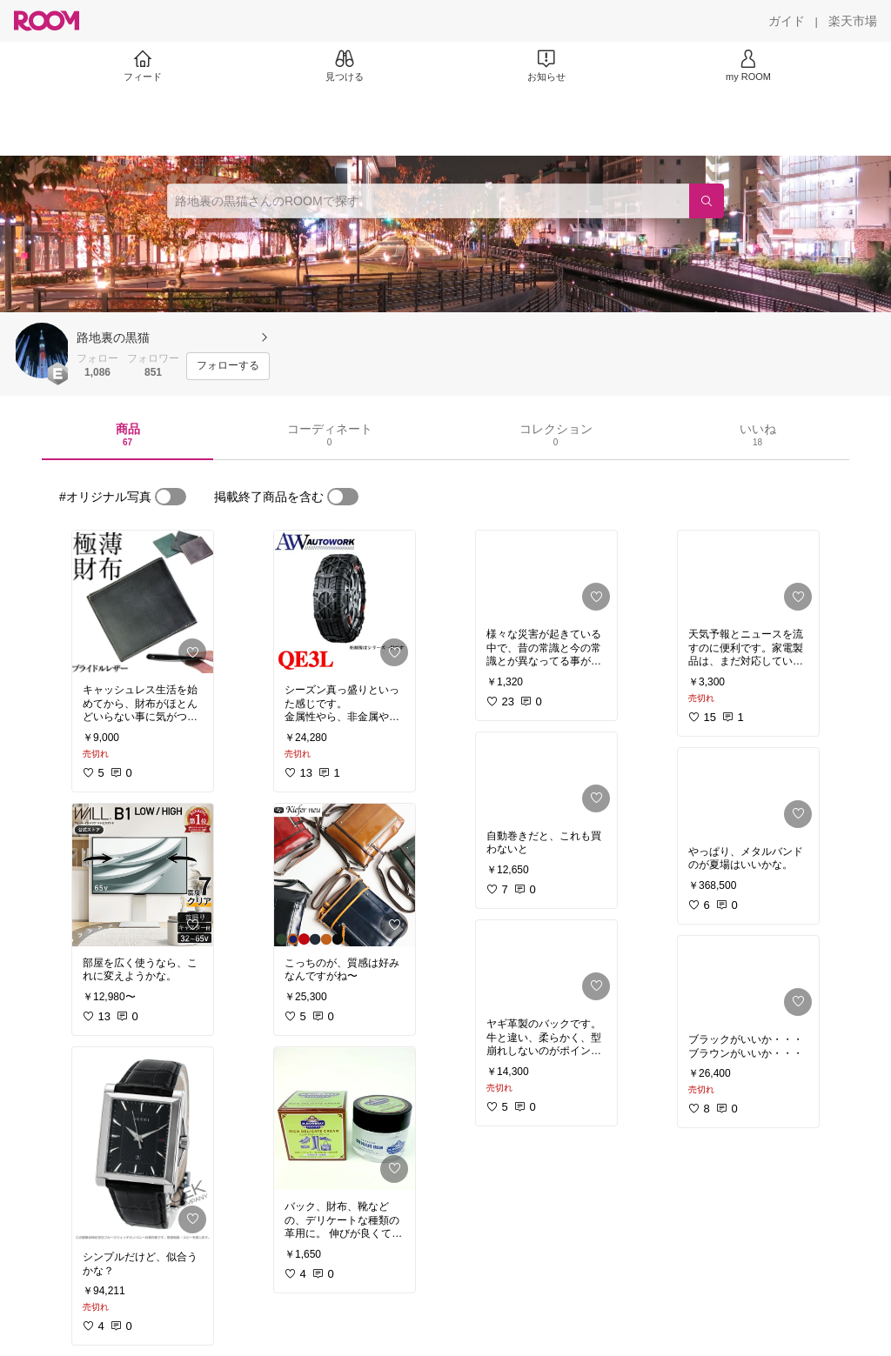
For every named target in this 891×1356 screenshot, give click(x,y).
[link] (142, 602)
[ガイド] (786, 21)
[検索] (706, 201)
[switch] (170, 496)
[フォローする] (228, 366)
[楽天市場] (852, 21)
